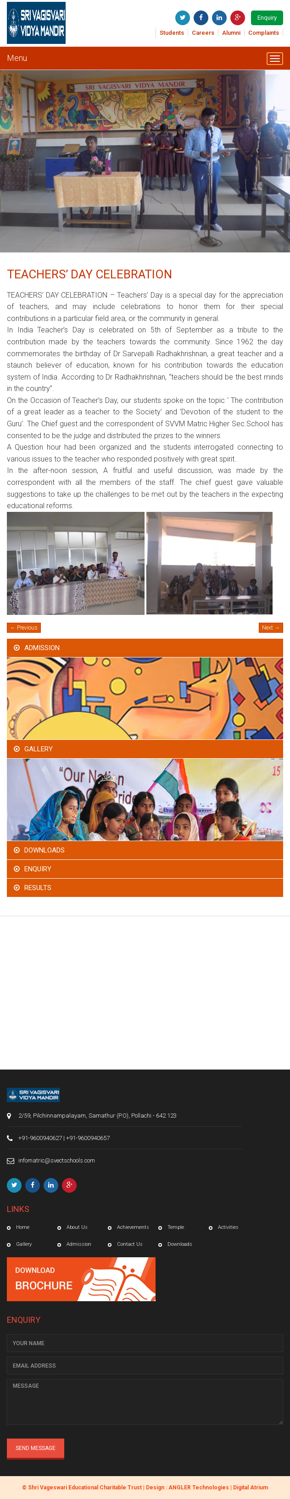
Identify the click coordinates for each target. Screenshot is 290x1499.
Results (37, 888)
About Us (77, 1227)
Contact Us (130, 1244)
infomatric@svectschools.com (56, 1160)
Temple (175, 1227)
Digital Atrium (250, 1487)
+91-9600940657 (88, 1138)
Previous (24, 628)
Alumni (231, 32)
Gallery (38, 749)
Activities (228, 1227)
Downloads (44, 850)
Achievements (133, 1227)
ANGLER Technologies (198, 1487)
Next (271, 628)
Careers (203, 32)
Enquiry (267, 17)
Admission (42, 648)
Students (172, 32)
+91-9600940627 (40, 1138)
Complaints (263, 32)
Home (22, 1227)
